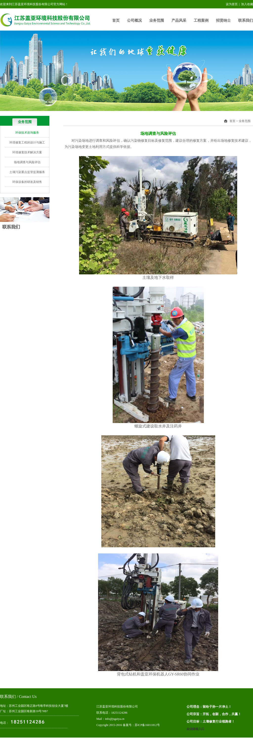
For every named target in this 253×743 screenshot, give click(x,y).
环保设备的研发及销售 (27, 182)
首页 (116, 20)
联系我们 (245, 20)
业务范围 (156, 20)
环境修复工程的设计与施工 (27, 142)
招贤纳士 (223, 20)
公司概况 (134, 20)
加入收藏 (247, 4)
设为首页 (232, 4)
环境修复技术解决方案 (27, 152)
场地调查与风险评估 (27, 162)
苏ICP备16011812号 (147, 725)
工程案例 (201, 20)
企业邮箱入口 (195, 729)
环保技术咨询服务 (27, 132)
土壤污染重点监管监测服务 (27, 172)
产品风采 (178, 20)
